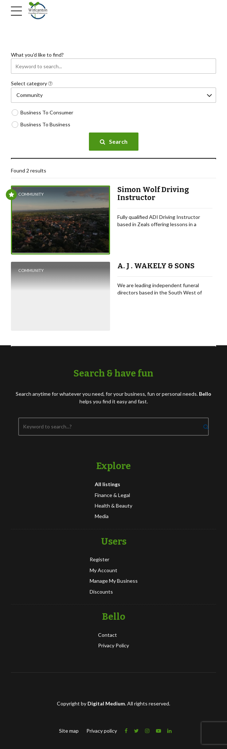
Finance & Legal (112, 495)
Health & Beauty (113, 505)
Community (31, 194)
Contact (107, 635)
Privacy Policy (113, 645)
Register (99, 559)
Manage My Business (114, 581)
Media (102, 516)
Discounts (101, 592)
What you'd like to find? (37, 55)
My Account (103, 570)
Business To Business (45, 124)
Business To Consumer (46, 112)
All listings (107, 484)
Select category (31, 83)
